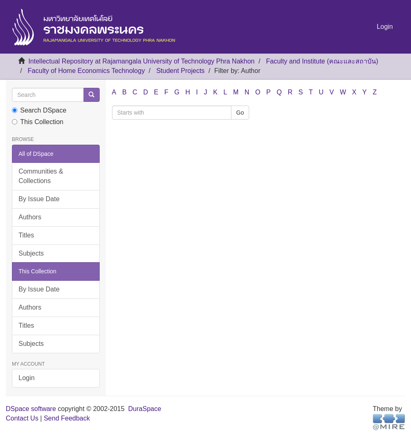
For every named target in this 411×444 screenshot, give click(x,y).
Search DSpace (39, 110)
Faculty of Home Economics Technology (86, 70)
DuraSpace (144, 408)
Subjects (31, 253)
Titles (26, 235)
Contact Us (22, 418)
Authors (30, 217)
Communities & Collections (41, 176)
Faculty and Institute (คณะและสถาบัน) (322, 61)
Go (240, 112)
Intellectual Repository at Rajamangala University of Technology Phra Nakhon (141, 61)
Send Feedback (67, 418)
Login (27, 377)
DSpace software (31, 408)
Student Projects (180, 70)
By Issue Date (39, 198)
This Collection (37, 121)
